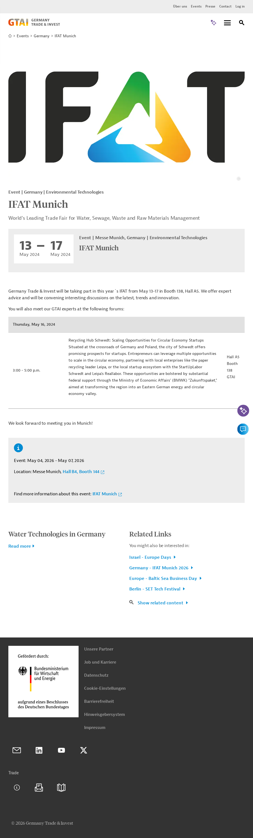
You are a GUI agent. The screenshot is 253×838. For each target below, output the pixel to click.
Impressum (94, 727)
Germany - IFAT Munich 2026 (159, 568)
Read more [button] (19, 546)
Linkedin (39, 750)
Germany (42, 36)
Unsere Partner (98, 649)
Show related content (161, 603)
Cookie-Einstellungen (105, 688)
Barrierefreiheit (99, 701)
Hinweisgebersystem (104, 714)
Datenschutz (96, 675)
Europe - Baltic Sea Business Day (163, 578)
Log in (240, 6)
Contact (225, 6)
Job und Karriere (100, 662)
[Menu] (227, 23)
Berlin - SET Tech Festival (155, 589)
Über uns (180, 6)
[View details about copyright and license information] (238, 178)
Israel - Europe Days (150, 557)
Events (196, 6)
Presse (210, 6)
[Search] (242, 23)
